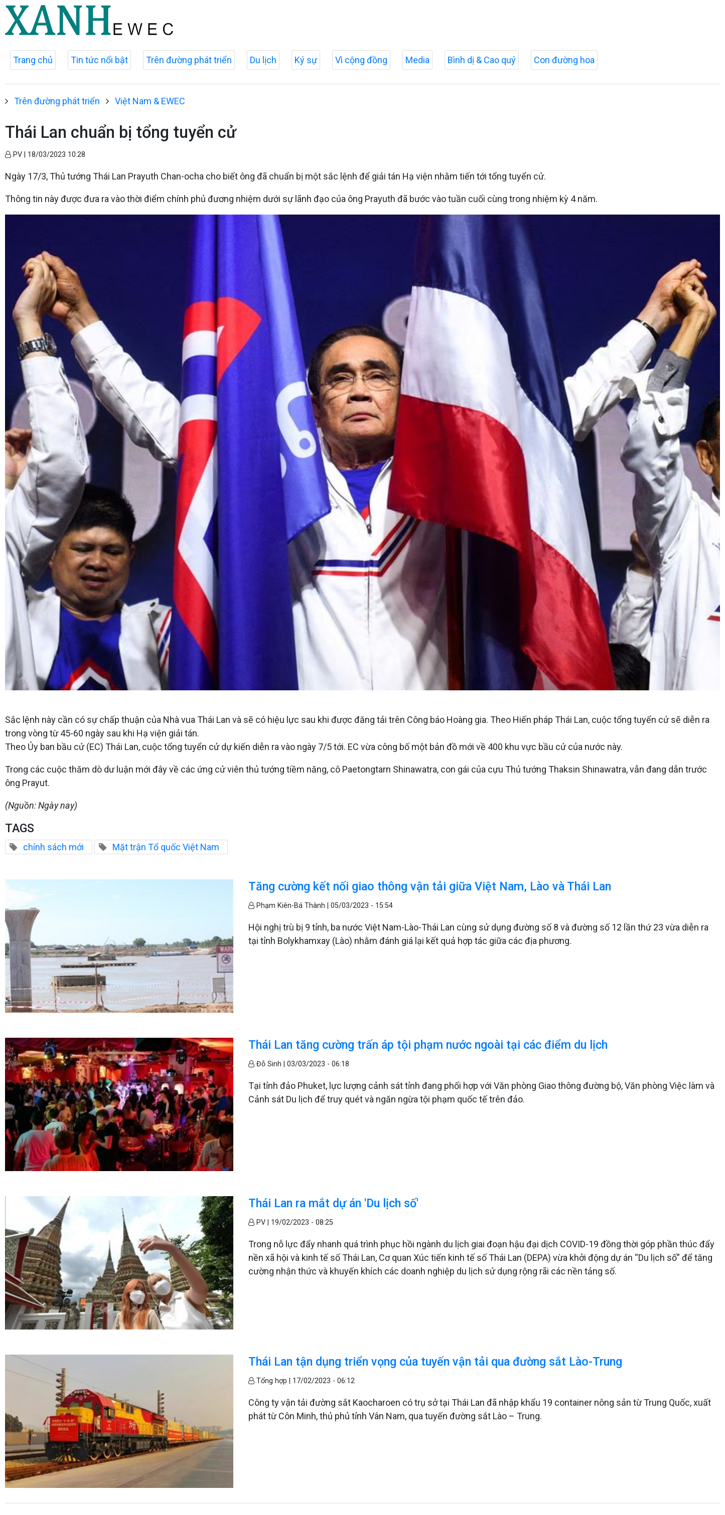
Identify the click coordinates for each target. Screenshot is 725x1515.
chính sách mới (53, 847)
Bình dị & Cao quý (482, 60)
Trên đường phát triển (189, 60)
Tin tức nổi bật (99, 60)
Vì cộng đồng (361, 60)
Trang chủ (33, 60)
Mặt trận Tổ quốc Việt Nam (165, 847)
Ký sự (306, 60)
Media (417, 60)
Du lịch (263, 60)
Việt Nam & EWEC (150, 101)
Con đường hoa (564, 60)
